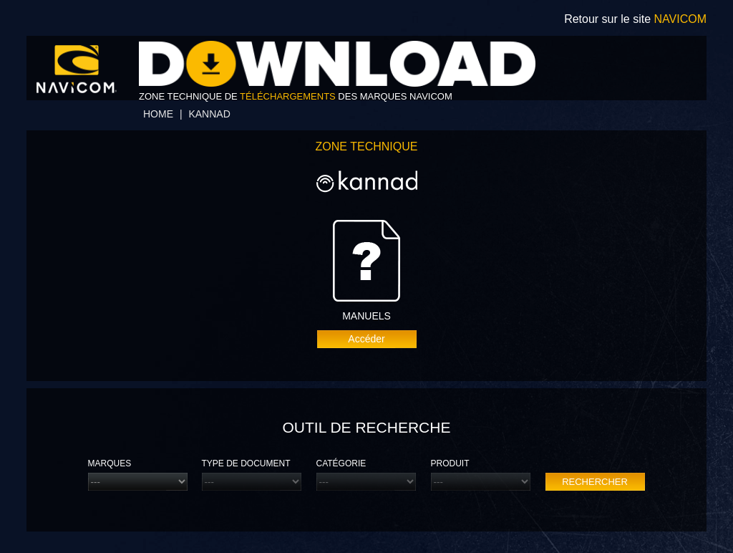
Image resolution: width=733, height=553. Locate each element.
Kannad (209, 114)
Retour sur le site (635, 19)
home (158, 114)
